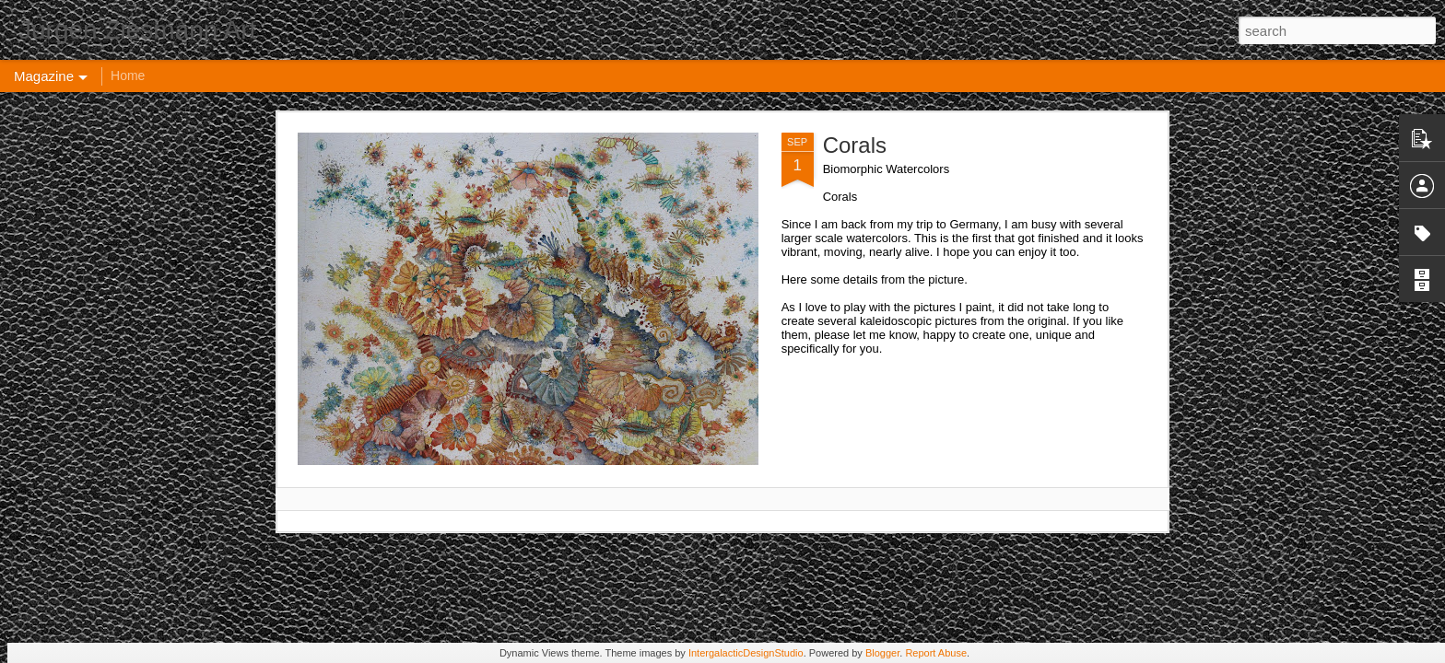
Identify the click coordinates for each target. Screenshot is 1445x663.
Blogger (882, 652)
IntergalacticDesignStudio (746, 652)
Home (128, 75)
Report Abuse (936, 652)
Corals (855, 145)
